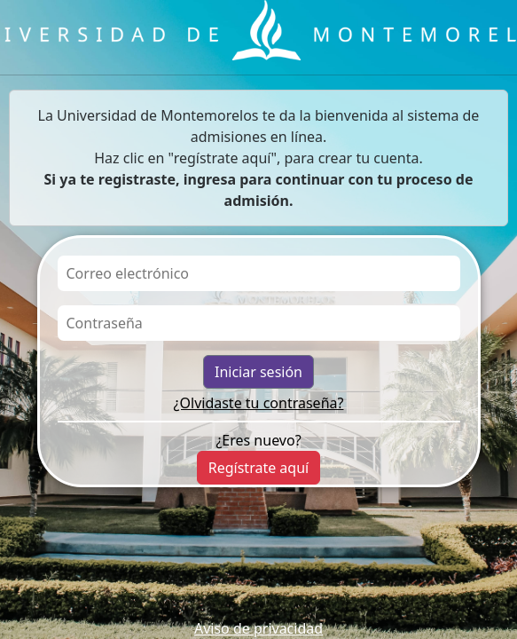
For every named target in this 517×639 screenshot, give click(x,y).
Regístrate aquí (258, 467)
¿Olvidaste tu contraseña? (259, 403)
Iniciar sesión (258, 372)
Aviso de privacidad (258, 628)
